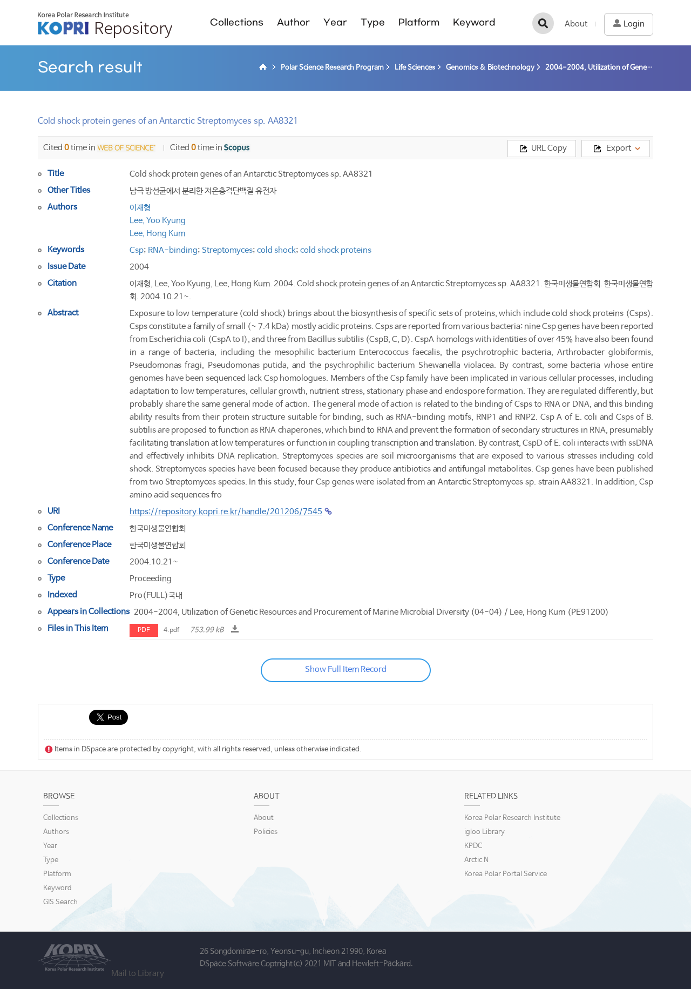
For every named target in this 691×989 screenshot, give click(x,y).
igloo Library (484, 832)
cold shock (276, 250)
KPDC (473, 846)
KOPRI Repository (105, 25)
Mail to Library (137, 973)
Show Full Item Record (346, 669)
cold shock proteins (335, 250)
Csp (137, 250)
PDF (144, 630)
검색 (543, 23)
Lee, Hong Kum (157, 233)
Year (335, 22)
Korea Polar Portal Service (505, 874)
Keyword (474, 22)
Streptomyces (227, 250)
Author (293, 22)
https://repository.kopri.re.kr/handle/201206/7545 (226, 511)
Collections (236, 22)
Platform (418, 22)
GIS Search (60, 902)
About (576, 24)
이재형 (140, 207)
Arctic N (476, 860)
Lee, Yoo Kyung (158, 220)
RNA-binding (173, 250)
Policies (265, 832)
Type (373, 22)
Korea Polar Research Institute (512, 818)
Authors (56, 832)
